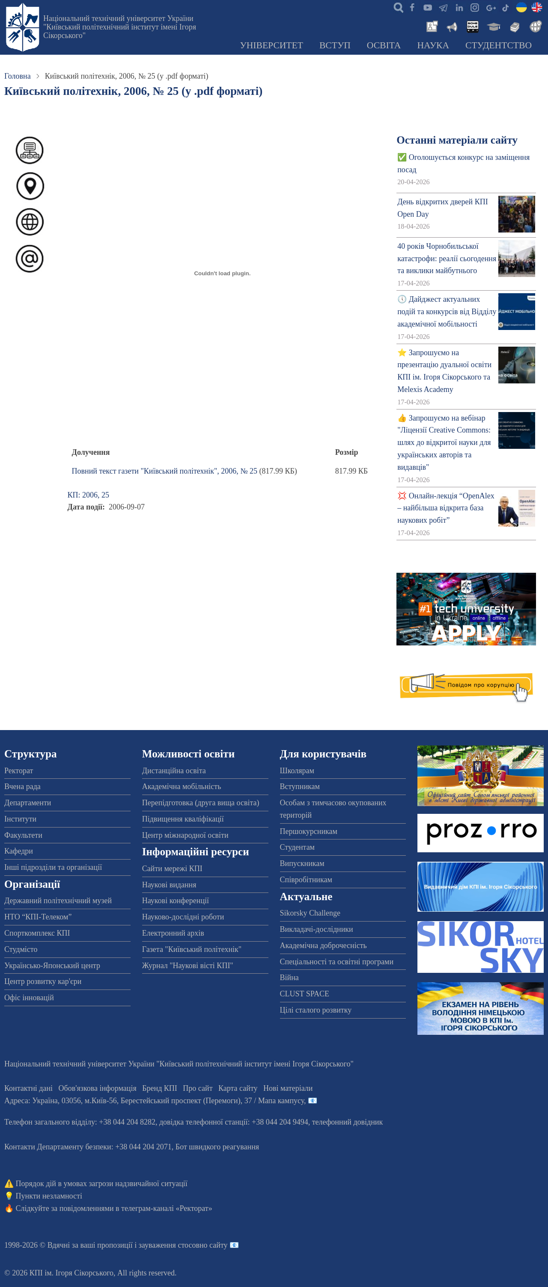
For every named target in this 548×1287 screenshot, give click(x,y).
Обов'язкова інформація (98, 1088)
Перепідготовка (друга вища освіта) (200, 802)
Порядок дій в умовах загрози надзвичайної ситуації (102, 1183)
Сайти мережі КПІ (172, 868)
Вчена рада (22, 786)
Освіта (384, 45)
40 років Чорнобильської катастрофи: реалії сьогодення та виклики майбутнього (446, 258)
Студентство (498, 45)
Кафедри (18, 851)
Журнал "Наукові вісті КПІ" (187, 965)
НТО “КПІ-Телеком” (37, 917)
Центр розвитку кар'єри (42, 981)
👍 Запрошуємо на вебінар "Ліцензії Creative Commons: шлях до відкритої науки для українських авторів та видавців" (444, 442)
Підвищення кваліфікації (183, 819)
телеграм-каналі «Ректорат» (166, 1208)
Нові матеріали (288, 1088)
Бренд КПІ (159, 1088)
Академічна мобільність (181, 786)
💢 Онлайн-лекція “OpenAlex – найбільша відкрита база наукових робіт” (445, 508)
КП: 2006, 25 (89, 495)
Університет (271, 45)
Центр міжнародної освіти (185, 835)
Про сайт (197, 1088)
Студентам (297, 847)
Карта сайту (238, 1088)
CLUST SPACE (305, 994)
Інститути (20, 819)
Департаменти (27, 802)
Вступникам (300, 786)
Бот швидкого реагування (217, 1147)
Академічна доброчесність (323, 945)
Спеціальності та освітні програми (337, 961)
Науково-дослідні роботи (183, 917)
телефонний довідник (347, 1122)
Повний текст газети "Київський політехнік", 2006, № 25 (164, 471)
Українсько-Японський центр (52, 965)
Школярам (297, 770)
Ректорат (18, 770)
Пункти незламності (49, 1196)
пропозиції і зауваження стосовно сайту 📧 (168, 1245)
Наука (433, 45)
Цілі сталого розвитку (316, 1010)
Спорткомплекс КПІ (37, 933)
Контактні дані (28, 1088)
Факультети (23, 835)
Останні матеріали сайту (457, 140)
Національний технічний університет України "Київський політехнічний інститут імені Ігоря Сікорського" (119, 27)
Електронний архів (173, 933)
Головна (17, 76)
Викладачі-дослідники (316, 929)
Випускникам (302, 863)
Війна (289, 977)
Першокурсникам (308, 831)
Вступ (335, 45)
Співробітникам (306, 879)
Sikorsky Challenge (310, 913)
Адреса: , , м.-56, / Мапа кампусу (154, 1100)
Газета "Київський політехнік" (191, 949)
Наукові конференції (175, 900)
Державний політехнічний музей (58, 900)
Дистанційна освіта (174, 770)
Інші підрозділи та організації (53, 867)
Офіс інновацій (29, 997)
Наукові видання (169, 885)
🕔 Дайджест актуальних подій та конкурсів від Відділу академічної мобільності (446, 311)
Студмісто (20, 949)
